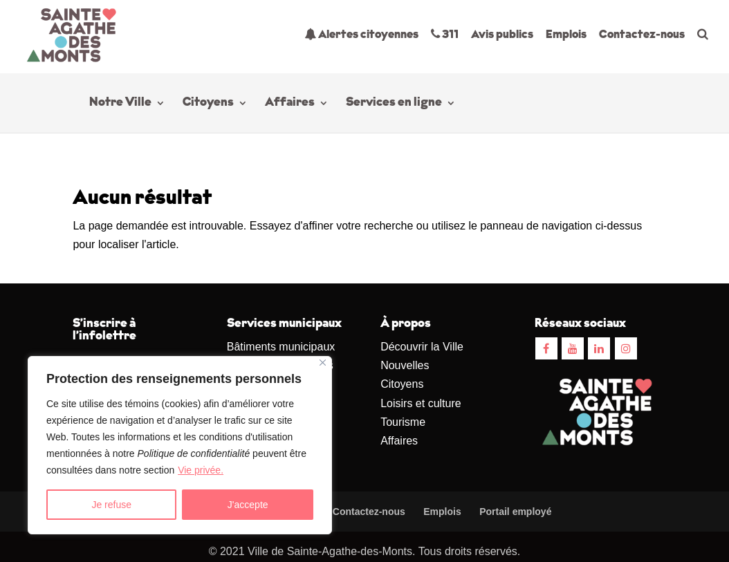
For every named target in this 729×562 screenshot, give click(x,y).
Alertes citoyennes (361, 34)
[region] (180, 445)
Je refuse (111, 504)
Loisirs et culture (420, 403)
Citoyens (208, 103)
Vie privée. (200, 470)
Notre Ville (120, 103)
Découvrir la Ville (421, 347)
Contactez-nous (642, 35)
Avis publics (502, 35)
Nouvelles (404, 365)
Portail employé (515, 511)
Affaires (290, 103)
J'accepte (248, 504)
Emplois (566, 35)
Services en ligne (394, 103)
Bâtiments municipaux (281, 347)
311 (445, 34)
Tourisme (402, 422)
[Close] (323, 362)
